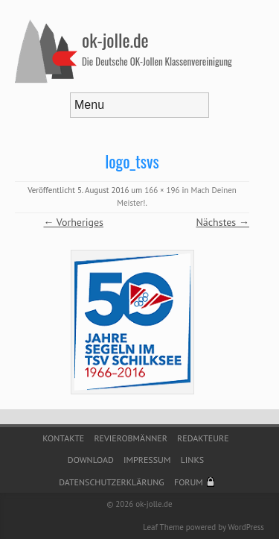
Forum (188, 482)
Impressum (147, 459)
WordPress (246, 527)
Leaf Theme (163, 527)
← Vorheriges (73, 222)
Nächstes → (222, 222)
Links (192, 459)
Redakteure (203, 438)
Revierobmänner (130, 438)
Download (91, 459)
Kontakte (63, 438)
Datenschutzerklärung (111, 482)
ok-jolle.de (115, 39)
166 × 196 (161, 190)
